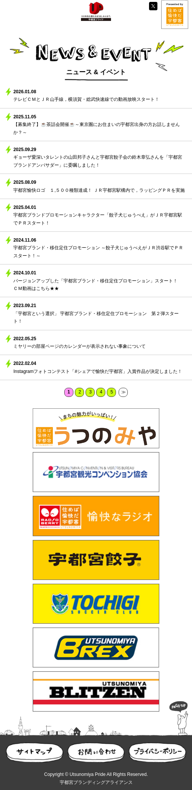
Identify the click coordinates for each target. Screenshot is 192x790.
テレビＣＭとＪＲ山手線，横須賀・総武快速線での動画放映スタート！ (86, 99)
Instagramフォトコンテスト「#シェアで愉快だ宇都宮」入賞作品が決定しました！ (97, 371)
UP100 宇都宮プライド (96, 11)
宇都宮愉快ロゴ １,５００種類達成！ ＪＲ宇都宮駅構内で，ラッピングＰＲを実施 (99, 190)
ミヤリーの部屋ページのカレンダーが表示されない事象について (79, 346)
